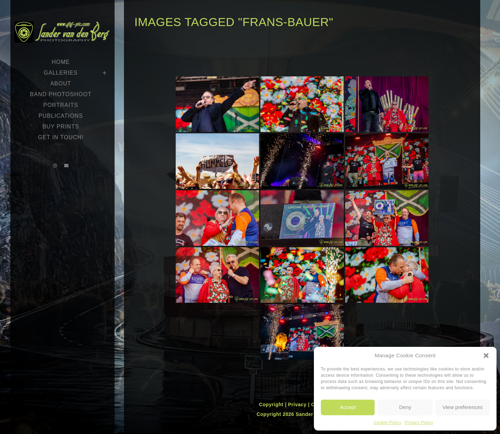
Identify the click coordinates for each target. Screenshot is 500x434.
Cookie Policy (387, 422)
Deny (405, 407)
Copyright (272, 404)
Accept (348, 407)
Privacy (298, 404)
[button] (486, 355)
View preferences (463, 407)
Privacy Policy (419, 422)
